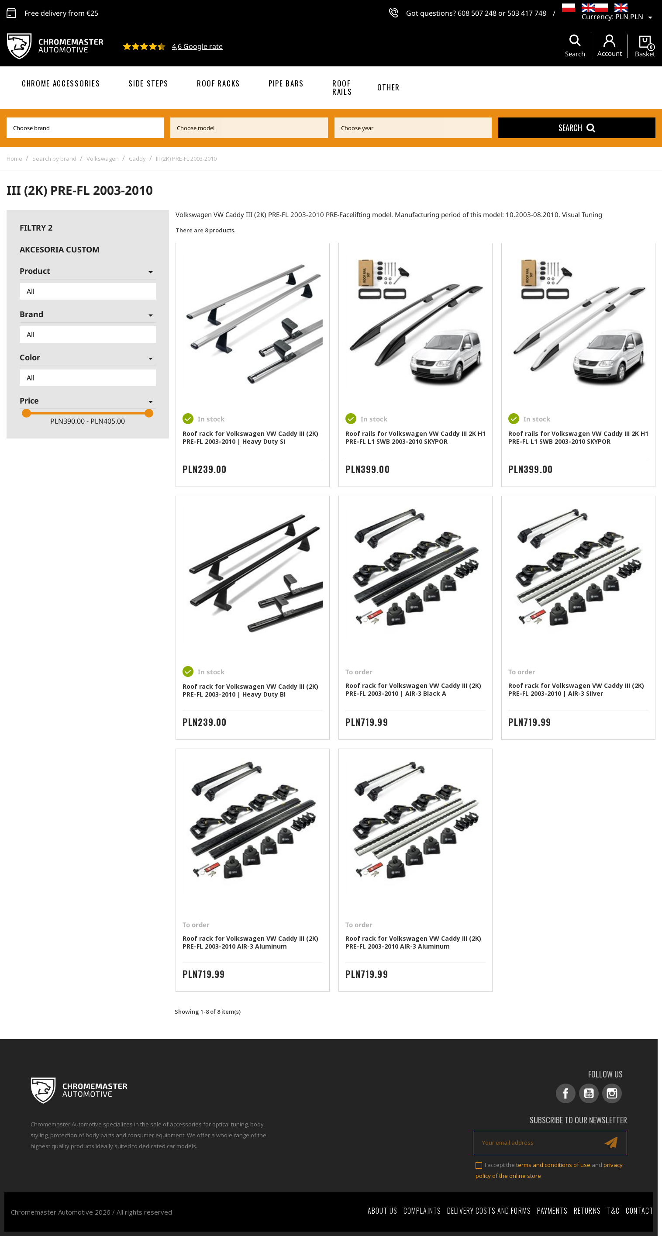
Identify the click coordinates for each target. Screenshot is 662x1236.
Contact (639, 1210)
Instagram (612, 1093)
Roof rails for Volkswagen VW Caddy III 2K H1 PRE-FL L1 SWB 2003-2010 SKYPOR (415, 437)
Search (577, 127)
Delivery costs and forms (489, 1210)
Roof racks (218, 83)
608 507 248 (477, 13)
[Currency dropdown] (635, 17)
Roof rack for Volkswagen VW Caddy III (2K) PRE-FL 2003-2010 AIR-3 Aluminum (250, 942)
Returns (587, 1210)
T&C (613, 1210)
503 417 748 (526, 13)
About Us (382, 1210)
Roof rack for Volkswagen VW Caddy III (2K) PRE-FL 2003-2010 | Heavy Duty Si (250, 437)
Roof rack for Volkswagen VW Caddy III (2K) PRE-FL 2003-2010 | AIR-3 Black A (413, 689)
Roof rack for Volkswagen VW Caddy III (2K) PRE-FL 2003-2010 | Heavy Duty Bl (250, 690)
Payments (552, 1210)
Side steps (148, 83)
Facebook (566, 1093)
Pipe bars (286, 83)
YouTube (589, 1093)
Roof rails (342, 87)
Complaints (422, 1210)
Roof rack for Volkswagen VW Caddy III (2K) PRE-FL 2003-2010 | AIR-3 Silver (576, 689)
